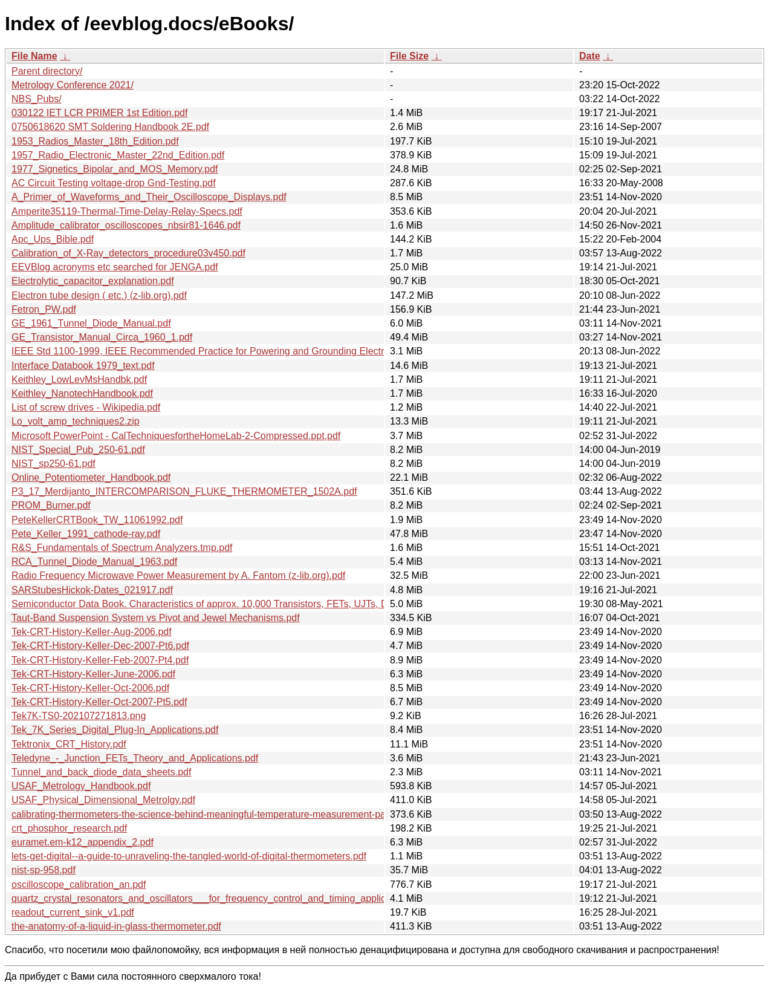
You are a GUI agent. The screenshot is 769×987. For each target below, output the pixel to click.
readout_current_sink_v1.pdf (72, 912)
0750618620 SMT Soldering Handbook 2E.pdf (110, 127)
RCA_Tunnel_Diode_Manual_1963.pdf (94, 561)
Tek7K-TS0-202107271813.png (78, 716)
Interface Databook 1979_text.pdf (83, 365)
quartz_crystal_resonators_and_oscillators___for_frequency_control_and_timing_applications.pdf (219, 898)
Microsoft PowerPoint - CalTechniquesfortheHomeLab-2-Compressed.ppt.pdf (175, 436)
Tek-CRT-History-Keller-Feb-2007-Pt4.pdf (100, 660)
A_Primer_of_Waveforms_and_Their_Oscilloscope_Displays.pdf (149, 197)
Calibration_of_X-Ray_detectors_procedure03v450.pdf (128, 253)
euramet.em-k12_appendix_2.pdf (82, 842)
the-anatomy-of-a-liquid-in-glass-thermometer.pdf (116, 926)
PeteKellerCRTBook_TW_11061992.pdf (97, 520)
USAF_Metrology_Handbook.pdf (81, 786)
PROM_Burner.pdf (51, 505)
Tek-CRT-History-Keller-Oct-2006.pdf (90, 688)
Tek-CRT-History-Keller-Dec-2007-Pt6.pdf (100, 645)
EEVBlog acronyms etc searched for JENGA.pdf (114, 267)
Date (589, 56)
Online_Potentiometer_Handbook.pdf (90, 477)
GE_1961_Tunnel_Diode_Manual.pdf (91, 323)
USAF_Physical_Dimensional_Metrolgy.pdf (103, 800)
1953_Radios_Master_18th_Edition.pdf (95, 141)
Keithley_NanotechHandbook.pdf (82, 393)
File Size (409, 56)
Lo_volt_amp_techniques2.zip (75, 421)
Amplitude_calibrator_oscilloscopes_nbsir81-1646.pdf (126, 225)
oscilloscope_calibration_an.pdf (78, 884)
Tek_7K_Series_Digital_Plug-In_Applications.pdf (114, 730)
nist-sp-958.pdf (43, 870)
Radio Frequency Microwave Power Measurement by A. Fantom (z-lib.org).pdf (178, 575)
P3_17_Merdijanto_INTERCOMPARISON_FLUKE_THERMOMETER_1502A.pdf (184, 491)
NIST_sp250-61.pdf (53, 463)
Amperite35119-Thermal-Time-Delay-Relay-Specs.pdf (126, 211)
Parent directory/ (46, 71)
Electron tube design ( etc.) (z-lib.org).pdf (99, 295)
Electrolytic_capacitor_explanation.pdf (92, 281)
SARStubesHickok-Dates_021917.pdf (92, 590)
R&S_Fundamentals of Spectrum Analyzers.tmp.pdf (122, 547)
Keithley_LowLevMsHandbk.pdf (79, 379)
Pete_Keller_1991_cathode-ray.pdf (85, 534)
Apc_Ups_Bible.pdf (52, 239)
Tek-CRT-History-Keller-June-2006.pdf (93, 674)
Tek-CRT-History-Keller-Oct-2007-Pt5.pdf (99, 702)
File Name (34, 56)
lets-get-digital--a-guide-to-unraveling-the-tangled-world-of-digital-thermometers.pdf (188, 856)
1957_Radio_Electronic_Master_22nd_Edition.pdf (117, 155)
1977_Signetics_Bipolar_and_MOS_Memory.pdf (114, 169)
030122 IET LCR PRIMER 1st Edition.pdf (99, 113)
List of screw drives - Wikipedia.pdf (85, 407)
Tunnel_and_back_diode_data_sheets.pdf (101, 772)
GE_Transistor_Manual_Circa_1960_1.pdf (101, 337)
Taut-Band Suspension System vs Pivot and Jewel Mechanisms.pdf (155, 618)
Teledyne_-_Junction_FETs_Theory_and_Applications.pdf (134, 758)
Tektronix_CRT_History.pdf (68, 744)
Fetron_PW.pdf (43, 309)
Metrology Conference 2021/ (72, 85)
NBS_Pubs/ (36, 99)
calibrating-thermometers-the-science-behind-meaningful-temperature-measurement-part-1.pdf (214, 814)
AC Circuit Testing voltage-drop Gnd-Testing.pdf (113, 183)
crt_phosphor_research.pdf (69, 828)
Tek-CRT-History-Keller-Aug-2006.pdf (91, 632)
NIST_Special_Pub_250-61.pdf (78, 450)
